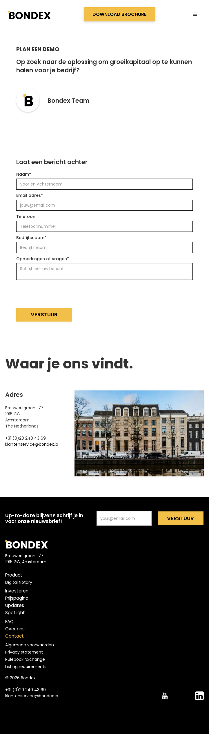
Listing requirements (25, 666)
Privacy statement (24, 652)
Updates (14, 605)
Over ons (15, 629)
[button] (195, 14)
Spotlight (15, 613)
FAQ (9, 622)
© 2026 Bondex (20, 678)
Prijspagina (16, 598)
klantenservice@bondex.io (31, 444)
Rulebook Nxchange (25, 659)
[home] (28, 14)
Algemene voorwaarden (29, 645)
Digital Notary (18, 582)
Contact (14, 636)
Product (13, 575)
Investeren (16, 591)
